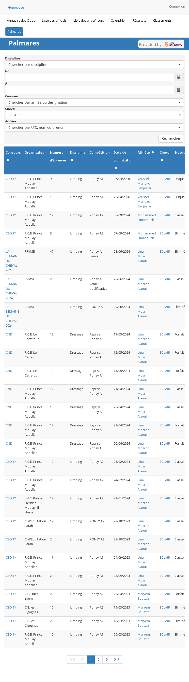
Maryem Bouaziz (144, 596)
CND (9, 334)
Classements (162, 20)
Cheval (10, 109)
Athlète (10, 121)
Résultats (139, 20)
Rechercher (171, 138)
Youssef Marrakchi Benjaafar (145, 183)
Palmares (14, 31)
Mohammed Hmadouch (147, 217)
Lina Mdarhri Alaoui (143, 256)
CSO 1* (11, 178)
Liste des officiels (54, 20)
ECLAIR (165, 178)
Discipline (12, 58)
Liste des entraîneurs (88, 20)
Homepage (16, 7)
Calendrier (118, 20)
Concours (12, 96)
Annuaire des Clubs (21, 20)
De (7, 71)
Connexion (177, 6)
